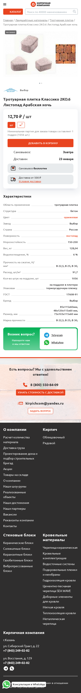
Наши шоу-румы (14, 486)
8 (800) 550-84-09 (44, 384)
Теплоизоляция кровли (59, 613)
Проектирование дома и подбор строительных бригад (20, 458)
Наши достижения (16, 503)
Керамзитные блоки (17, 554)
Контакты (10, 526)
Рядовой (49, 443)
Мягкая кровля (53, 607)
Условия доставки (30, 181)
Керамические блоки (18, 543)
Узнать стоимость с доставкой (41, 392)
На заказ (10, 32)
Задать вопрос (40, 411)
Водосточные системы (59, 564)
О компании (11, 480)
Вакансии (10, 514)
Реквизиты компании (18, 520)
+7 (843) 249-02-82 (16, 650)
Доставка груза (14, 448)
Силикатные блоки (16, 548)
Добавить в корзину (43, 143)
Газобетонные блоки (18, 560)
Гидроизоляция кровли (59, 580)
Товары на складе (15, 475)
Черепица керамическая (60, 547)
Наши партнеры (14, 508)
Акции (7, 469)
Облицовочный (54, 437)
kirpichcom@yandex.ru (44, 403)
